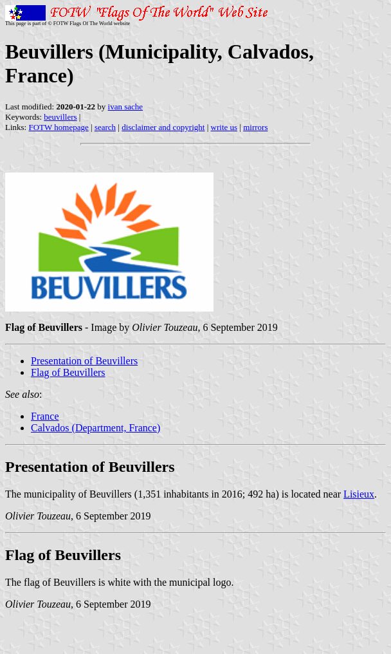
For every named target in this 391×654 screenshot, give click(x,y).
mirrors (255, 127)
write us (224, 127)
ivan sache (125, 106)
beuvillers (60, 117)
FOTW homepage (58, 127)
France (45, 416)
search (105, 127)
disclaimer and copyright (163, 127)
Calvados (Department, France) (95, 427)
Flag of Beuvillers (68, 372)
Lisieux (358, 494)
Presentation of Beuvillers (84, 360)
